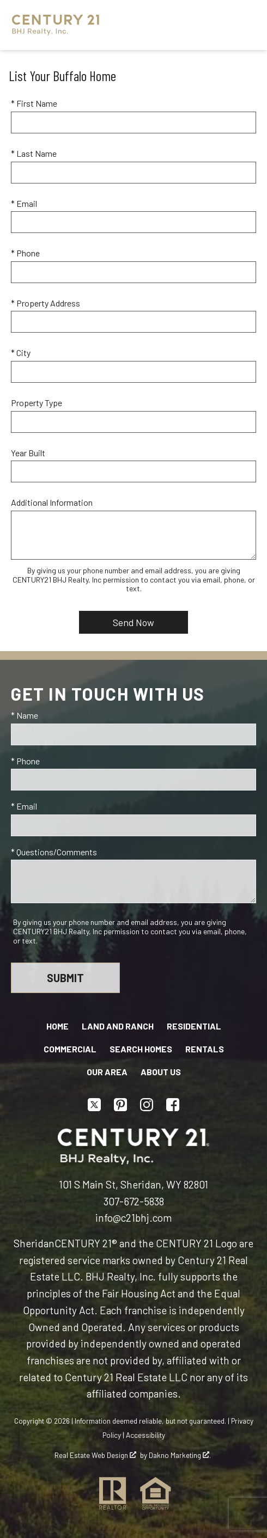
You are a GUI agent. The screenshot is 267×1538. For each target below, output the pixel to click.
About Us (161, 1072)
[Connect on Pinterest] (120, 1104)
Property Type (36, 402)
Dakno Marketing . (180, 1455)
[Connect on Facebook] (172, 1104)
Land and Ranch (118, 1026)
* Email (24, 203)
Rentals (204, 1049)
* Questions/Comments (54, 852)
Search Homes (141, 1049)
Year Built (28, 453)
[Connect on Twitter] (94, 1104)
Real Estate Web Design (95, 1455)
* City (21, 352)
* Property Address (45, 303)
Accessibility (145, 1435)
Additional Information (52, 502)
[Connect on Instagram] (146, 1104)
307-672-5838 (134, 1201)
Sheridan (34, 1243)
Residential (194, 1026)
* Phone (25, 253)
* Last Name (34, 153)
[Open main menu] (242, 25)
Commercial (70, 1049)
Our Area (107, 1072)
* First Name (34, 103)
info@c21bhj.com (133, 1217)
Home (57, 1026)
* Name (24, 715)
